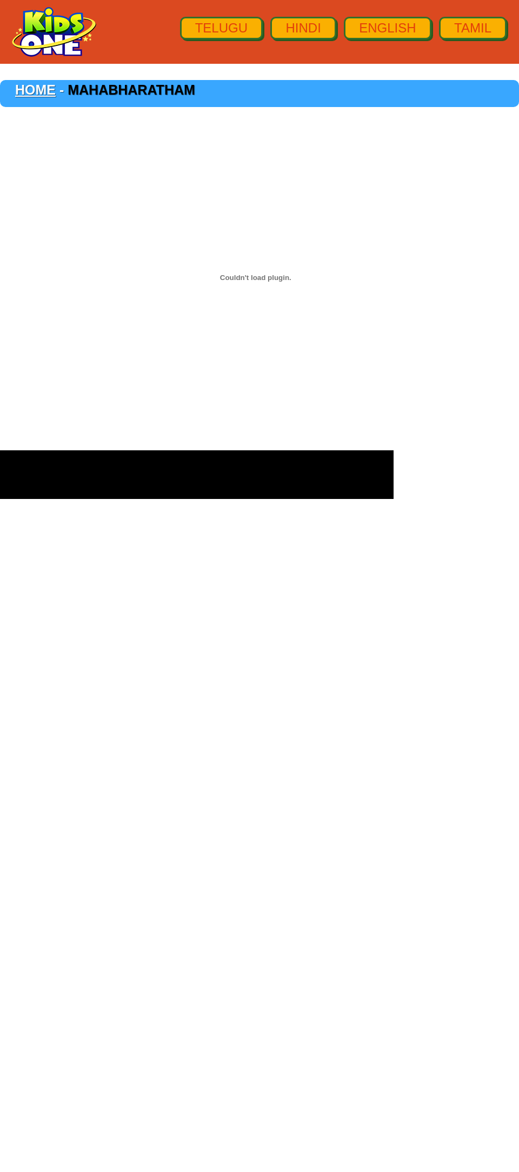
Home (35, 89)
